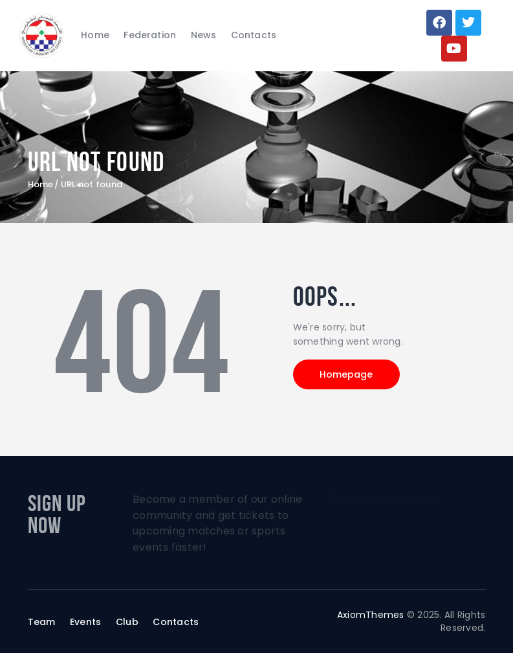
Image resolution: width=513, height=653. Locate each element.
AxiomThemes (370, 614)
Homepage (346, 374)
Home (41, 184)
